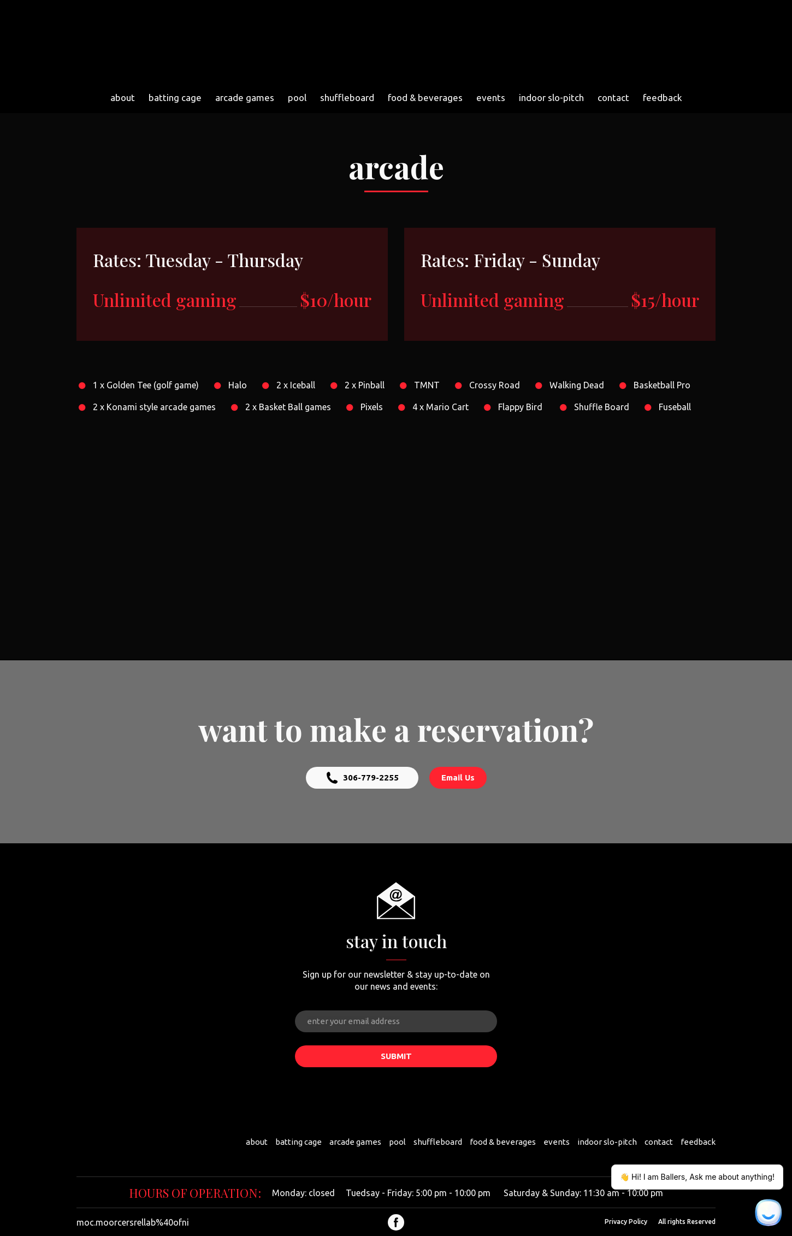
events (490, 97)
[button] (362, 778)
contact (613, 97)
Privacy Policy (626, 1221)
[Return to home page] (391, 43)
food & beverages (425, 97)
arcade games (244, 97)
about (122, 97)
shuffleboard (347, 97)
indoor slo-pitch (551, 97)
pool (297, 97)
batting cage (175, 97)
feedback (662, 97)
